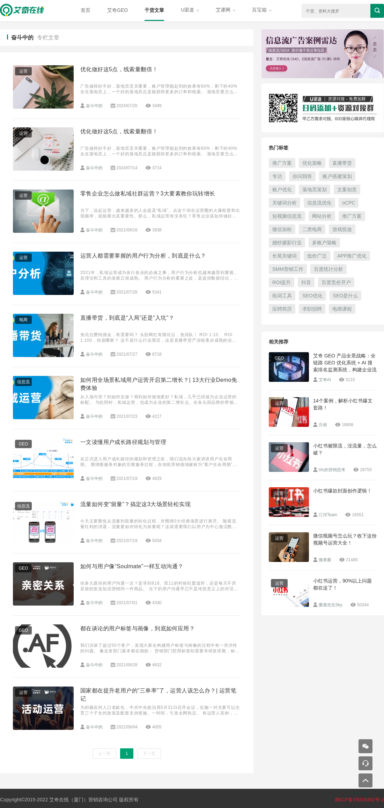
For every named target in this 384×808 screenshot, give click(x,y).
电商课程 (342, 309)
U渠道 (190, 10)
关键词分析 (284, 203)
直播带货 (342, 163)
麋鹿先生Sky (330, 605)
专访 (277, 176)
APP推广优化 (352, 256)
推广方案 (282, 163)
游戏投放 (342, 229)
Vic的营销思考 (332, 470)
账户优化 (282, 189)
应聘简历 (282, 309)
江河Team (328, 515)
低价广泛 (317, 256)
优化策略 (312, 163)
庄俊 (323, 425)
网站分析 (322, 216)
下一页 (149, 753)
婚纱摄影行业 (287, 242)
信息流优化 (319, 203)
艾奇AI (325, 380)
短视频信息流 (287, 216)
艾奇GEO (117, 10)
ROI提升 (281, 282)
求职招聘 (312, 309)
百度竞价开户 (336, 282)
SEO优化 (312, 295)
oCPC (348, 203)
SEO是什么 (345, 295)
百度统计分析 (328, 269)
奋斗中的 (94, 106)
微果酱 (325, 560)
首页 (85, 10)
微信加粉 (282, 229)
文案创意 (347, 189)
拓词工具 (282, 295)
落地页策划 (314, 189)
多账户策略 (324, 242)
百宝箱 (262, 10)
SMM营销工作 (287, 269)
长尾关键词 (284, 256)
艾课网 (225, 10)
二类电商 (312, 229)
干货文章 (154, 10)
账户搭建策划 (337, 176)
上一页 (104, 753)
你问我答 (302, 176)
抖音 (306, 282)
